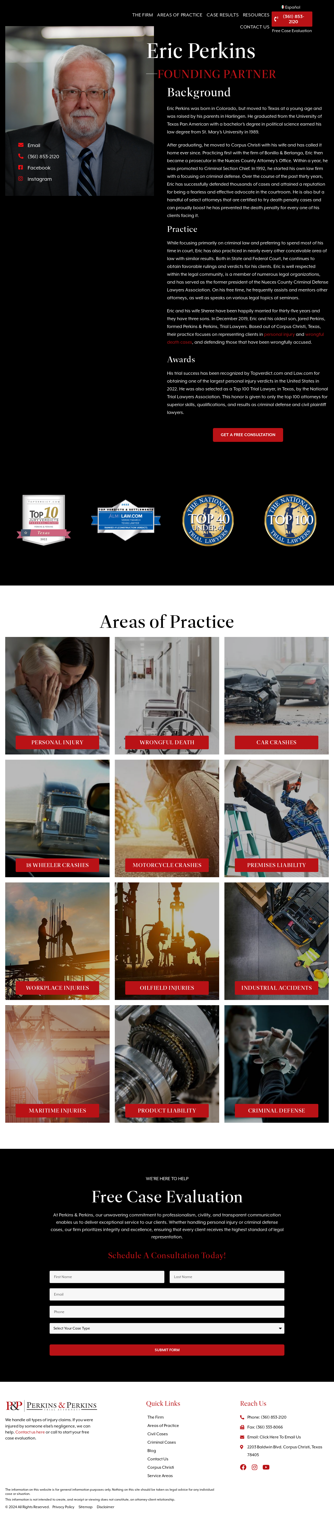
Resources (238, 20)
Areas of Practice (161, 20)
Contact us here (30, 1432)
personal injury (279, 334)
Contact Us (270, 20)
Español (310, 9)
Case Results (205, 20)
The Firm (124, 20)
